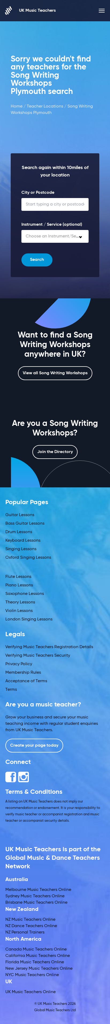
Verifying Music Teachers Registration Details (49, 647)
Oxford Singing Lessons (28, 558)
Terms (11, 690)
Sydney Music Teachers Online (35, 896)
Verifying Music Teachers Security (37, 655)
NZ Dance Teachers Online (31, 926)
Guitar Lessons (19, 515)
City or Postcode (37, 193)
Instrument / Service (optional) (51, 225)
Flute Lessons (18, 577)
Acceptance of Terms (26, 681)
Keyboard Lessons (22, 540)
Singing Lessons (20, 549)
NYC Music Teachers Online (32, 975)
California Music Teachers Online (37, 956)
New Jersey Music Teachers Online (39, 969)
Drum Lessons (18, 532)
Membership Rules (23, 673)
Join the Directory (55, 452)
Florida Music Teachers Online (34, 962)
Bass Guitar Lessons (24, 523)
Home (16, 106)
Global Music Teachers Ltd (55, 1010)
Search (37, 260)
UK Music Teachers (30, 10)
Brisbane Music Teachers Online (36, 902)
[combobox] (55, 236)
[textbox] (55, 236)
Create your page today (34, 745)
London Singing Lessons (28, 619)
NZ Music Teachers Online (30, 920)
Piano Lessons (19, 585)
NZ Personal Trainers (24, 932)
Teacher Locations (45, 106)
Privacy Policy (18, 664)
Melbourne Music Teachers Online (38, 890)
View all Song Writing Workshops (55, 373)
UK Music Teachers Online (30, 992)
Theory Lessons (20, 602)
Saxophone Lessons (24, 594)
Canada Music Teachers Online (36, 949)
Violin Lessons (19, 611)
